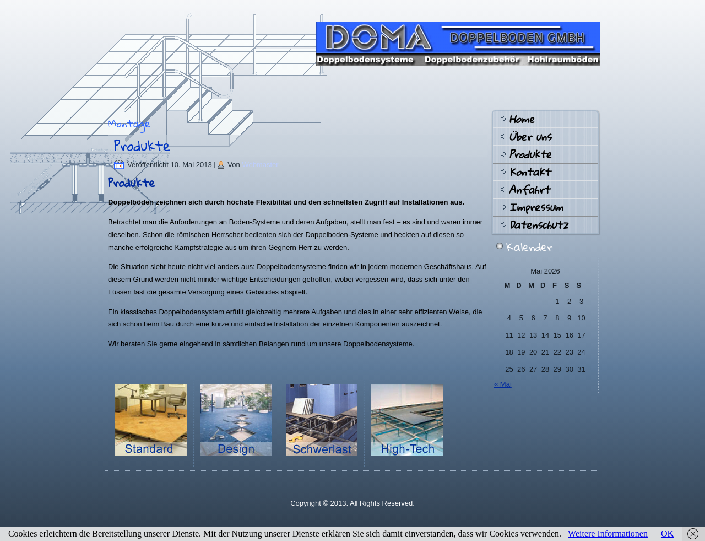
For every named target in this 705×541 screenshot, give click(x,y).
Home (521, 119)
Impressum (536, 207)
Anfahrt (529, 189)
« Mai (503, 384)
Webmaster (260, 164)
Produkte (142, 145)
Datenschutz (538, 225)
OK (667, 533)
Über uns (530, 136)
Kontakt (529, 172)
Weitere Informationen (608, 533)
